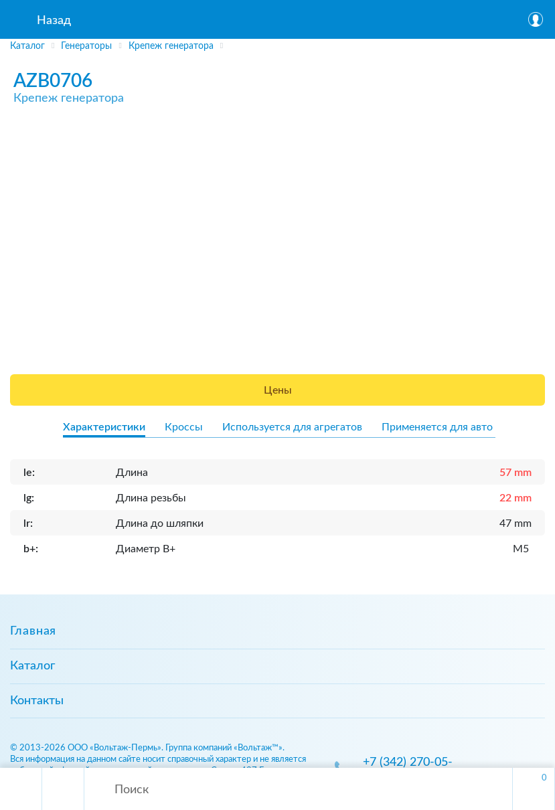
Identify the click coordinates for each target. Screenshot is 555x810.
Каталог (32, 666)
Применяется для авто (437, 427)
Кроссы (184, 427)
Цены (278, 390)
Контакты (37, 701)
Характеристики (104, 427)
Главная (33, 631)
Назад (54, 21)
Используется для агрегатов (292, 427)
